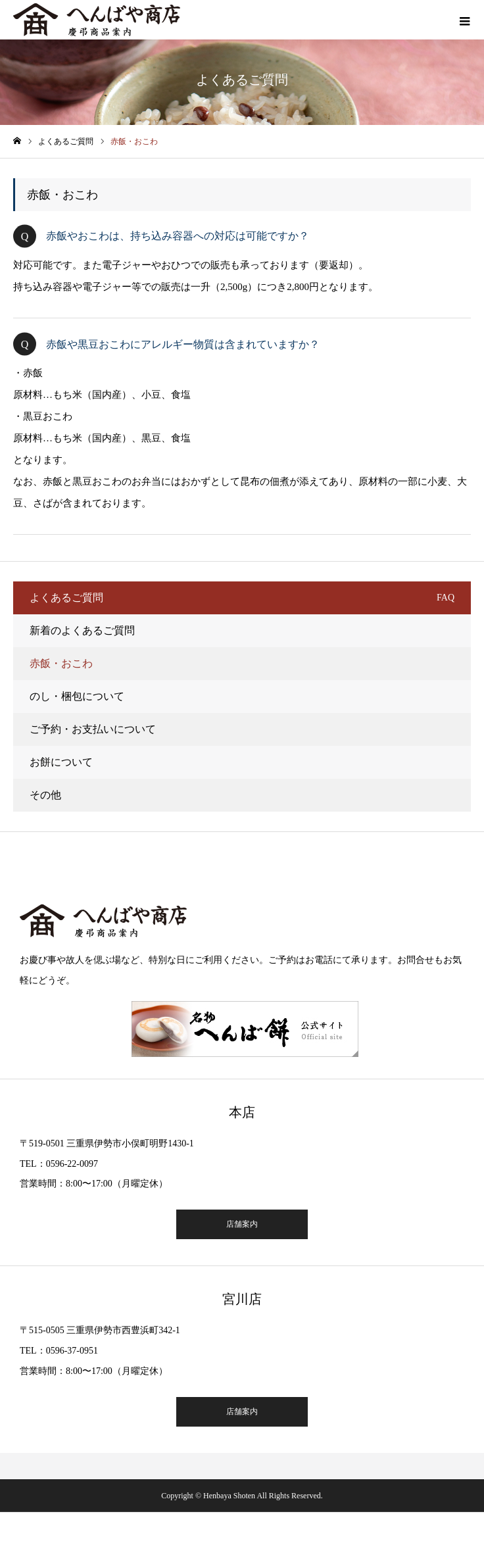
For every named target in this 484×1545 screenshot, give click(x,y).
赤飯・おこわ (61, 663)
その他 (45, 794)
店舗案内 (242, 1224)
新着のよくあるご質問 (82, 630)
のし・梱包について (77, 696)
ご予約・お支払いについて (93, 729)
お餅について (61, 762)
